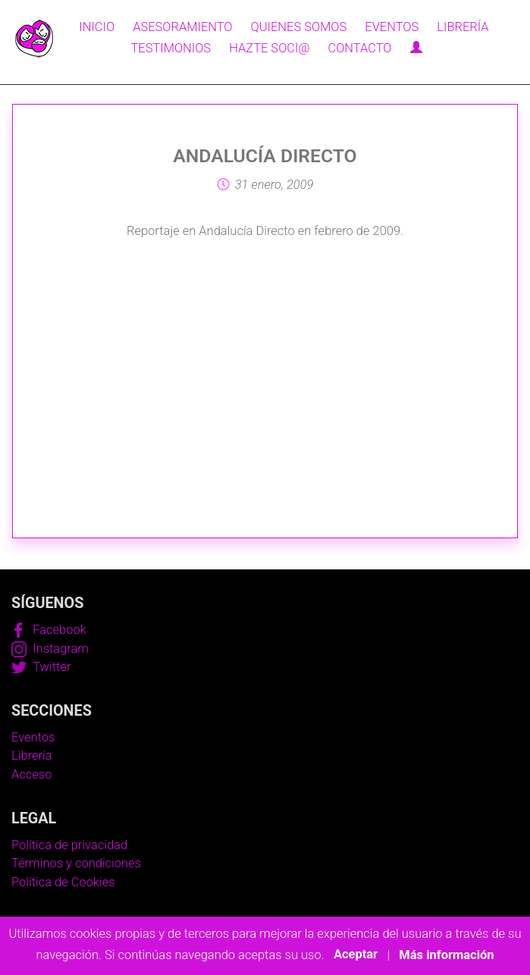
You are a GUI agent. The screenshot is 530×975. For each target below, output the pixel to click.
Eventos (392, 27)
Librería (462, 27)
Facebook (48, 629)
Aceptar (356, 955)
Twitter (41, 667)
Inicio (96, 27)
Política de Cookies (63, 882)
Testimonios (170, 48)
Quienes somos (299, 27)
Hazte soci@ (269, 48)
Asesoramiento (182, 27)
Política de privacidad (69, 845)
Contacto (359, 48)
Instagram (50, 648)
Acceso (31, 774)
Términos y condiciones (76, 863)
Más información (446, 955)
